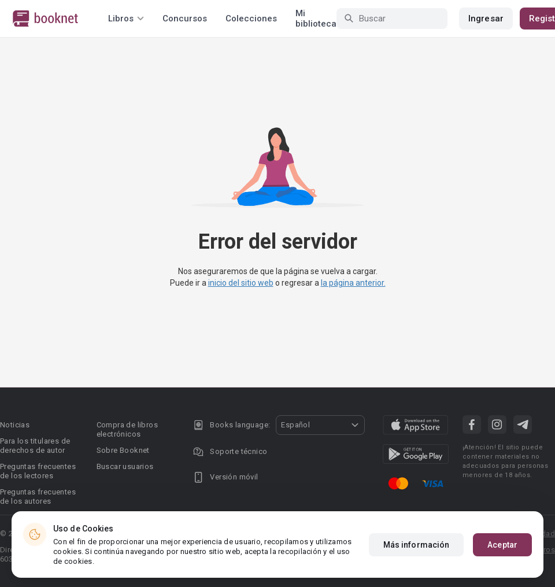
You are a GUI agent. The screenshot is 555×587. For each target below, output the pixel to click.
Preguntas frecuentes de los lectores (38, 471)
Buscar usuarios (125, 466)
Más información (416, 544)
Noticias (14, 424)
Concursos (184, 18)
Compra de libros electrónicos (127, 429)
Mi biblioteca (315, 18)
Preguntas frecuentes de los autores (38, 496)
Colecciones (251, 18)
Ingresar (486, 18)
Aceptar (502, 544)
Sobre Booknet (123, 450)
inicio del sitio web (240, 282)
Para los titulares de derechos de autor (35, 446)
